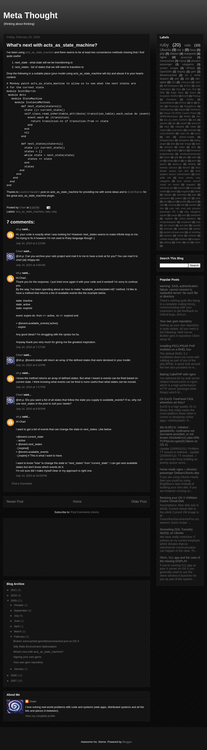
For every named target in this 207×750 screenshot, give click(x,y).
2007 (14, 680)
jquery (163, 164)
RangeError (190, 106)
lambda (192, 164)
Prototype (174, 106)
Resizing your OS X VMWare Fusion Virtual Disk (178, 499)
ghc (185, 157)
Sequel (182, 109)
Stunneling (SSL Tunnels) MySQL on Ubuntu (176, 531)
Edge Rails (177, 92)
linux (193, 50)
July (17, 615)
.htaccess (186, 82)
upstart (196, 228)
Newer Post (15, 501)
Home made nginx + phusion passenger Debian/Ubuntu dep (179, 471)
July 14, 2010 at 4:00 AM (30, 265)
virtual (180, 235)
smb (198, 222)
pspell (194, 201)
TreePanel (195, 109)
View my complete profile (40, 715)
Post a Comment (22, 483)
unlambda (183, 228)
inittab (170, 160)
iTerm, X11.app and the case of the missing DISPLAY (180, 559)
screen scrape (169, 68)
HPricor (182, 102)
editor (182, 147)
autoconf (195, 123)
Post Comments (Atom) (85, 512)
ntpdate (168, 194)
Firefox (190, 99)
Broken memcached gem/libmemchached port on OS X (46, 641)
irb (179, 160)
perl (177, 78)
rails (47, 211)
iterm (194, 160)
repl (162, 205)
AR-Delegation (171, 86)
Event (193, 92)
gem (193, 71)
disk (173, 144)
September (21, 610)
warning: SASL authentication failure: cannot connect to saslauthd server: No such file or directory (179, 291)
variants (168, 235)
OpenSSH (166, 71)
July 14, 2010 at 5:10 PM (30, 365)
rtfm (162, 208)
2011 (14, 590)
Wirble (187, 116)
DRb (162, 92)
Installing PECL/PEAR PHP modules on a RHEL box (177, 347)
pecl (165, 201)
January (19, 668)
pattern (178, 198)
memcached (167, 60)
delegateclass (167, 140)
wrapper (196, 239)
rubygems (188, 64)
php (162, 53)
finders (175, 150)
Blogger (126, 741)
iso (185, 160)
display (181, 71)
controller (192, 130)
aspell (184, 123)
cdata (193, 126)
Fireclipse (171, 99)
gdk (176, 157)
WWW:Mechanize (169, 116)
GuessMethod (167, 102)
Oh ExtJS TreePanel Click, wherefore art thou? (177, 400)
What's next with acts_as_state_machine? (38, 651)
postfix (183, 201)
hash (193, 157)
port (174, 201)
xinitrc (179, 242)
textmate (168, 228)
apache (163, 123)
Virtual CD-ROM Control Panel (180, 113)
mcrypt (193, 188)
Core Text (191, 89)
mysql (182, 60)
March (18, 631)
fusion (167, 157)
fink (184, 150)
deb (168, 137)
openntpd (182, 194)
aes (194, 119)
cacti (166, 126)
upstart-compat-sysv (173, 232)
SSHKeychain (167, 109)
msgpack (185, 191)
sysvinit (196, 225)
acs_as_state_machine (30, 211)
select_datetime (187, 218)
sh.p (19, 229)
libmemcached (168, 75)
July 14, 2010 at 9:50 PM (30, 408)
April (17, 626)
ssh (187, 78)
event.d (163, 150)
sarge (174, 215)
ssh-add (184, 225)
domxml (169, 147)
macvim (182, 188)
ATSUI (187, 86)
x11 (173, 82)
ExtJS (185, 96)
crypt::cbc (185, 133)
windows (183, 239)
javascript (186, 57)
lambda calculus (168, 167)
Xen (198, 116)
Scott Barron (135, 191)
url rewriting (194, 232)
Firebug (196, 96)
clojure (163, 130)
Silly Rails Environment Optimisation (35, 646)
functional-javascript (190, 154)
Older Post (139, 501)
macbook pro (166, 188)
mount (173, 191)
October (19, 605)
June (17, 620)
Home (77, 501)
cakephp (179, 126)
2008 (14, 675)
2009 (14, 600)
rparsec (193, 205)
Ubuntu (165, 50)
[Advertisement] (38, 546)
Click (178, 89)
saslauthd (195, 215)
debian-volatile (186, 137)
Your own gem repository (28, 662)
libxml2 (186, 167)
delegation (184, 140)
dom (198, 144)
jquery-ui (177, 164)
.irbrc (197, 82)
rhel (183, 205)
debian (174, 53)
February (20, 636)
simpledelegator (168, 222)
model (163, 191)
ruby (54, 211)
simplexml (186, 222)
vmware (192, 235)
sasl (184, 215)
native (197, 191)
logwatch (190, 184)
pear (198, 198)
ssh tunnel (169, 225)
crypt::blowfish (167, 133)
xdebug (167, 242)
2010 (14, 595)
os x (180, 50)
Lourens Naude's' (29, 191)
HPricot (190, 68)
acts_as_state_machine (39, 52)
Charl (19, 251)
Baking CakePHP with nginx (178, 374)
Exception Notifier (169, 96)
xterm (197, 242)
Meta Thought (30, 15)
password (165, 198)
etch (193, 147)
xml (188, 242)
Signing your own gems (27, 656)
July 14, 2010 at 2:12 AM (30, 243)
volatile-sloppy (167, 239)
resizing (172, 205)
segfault (169, 218)
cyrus (197, 133)
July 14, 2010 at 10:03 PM (31, 475)
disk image (185, 144)
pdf (189, 198)
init (161, 160)
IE (192, 102)
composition (177, 130)
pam (194, 194)
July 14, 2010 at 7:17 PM (30, 387)
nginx (163, 57)
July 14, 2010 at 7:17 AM (30, 347)
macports (190, 53)
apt (174, 123)
